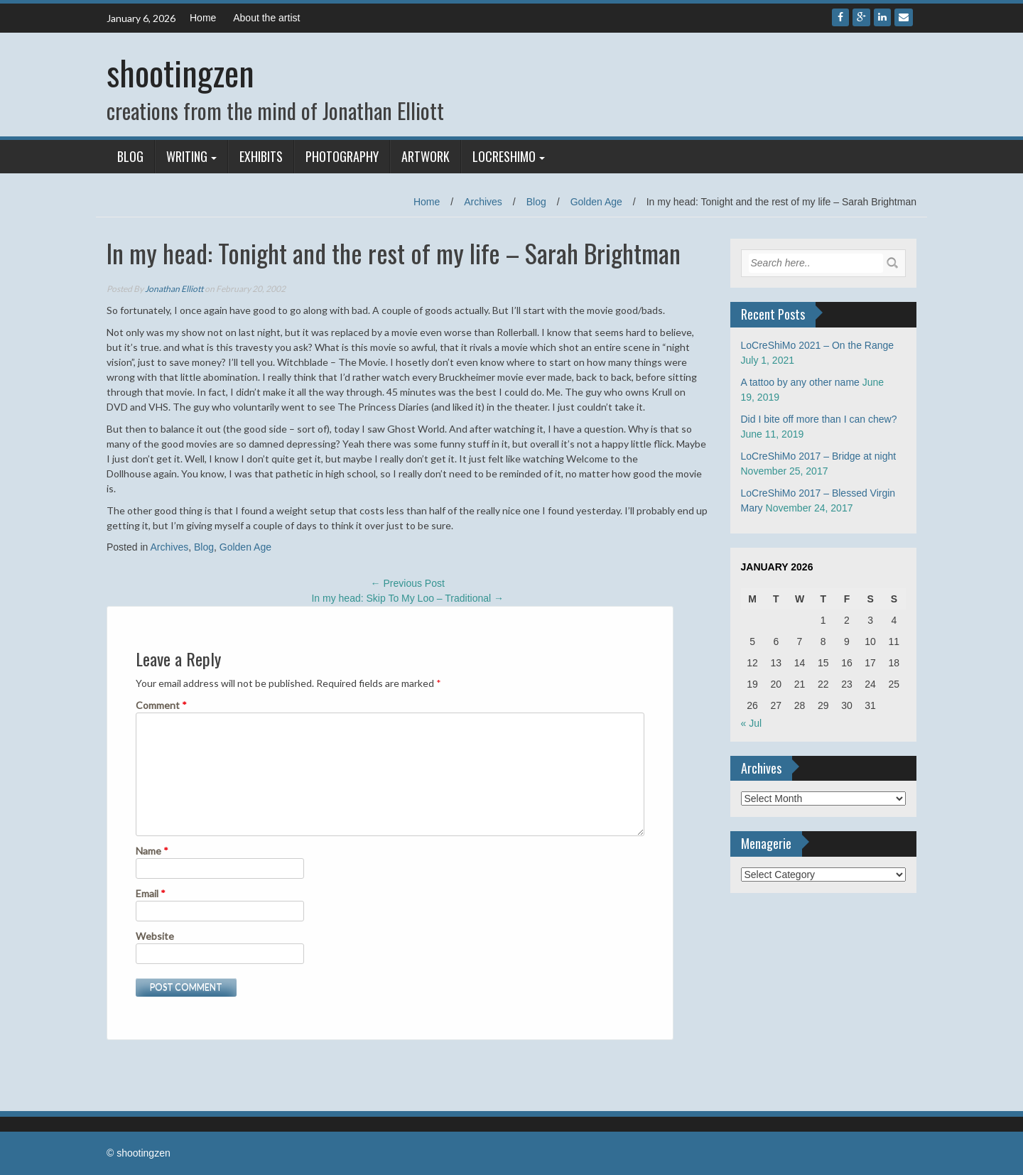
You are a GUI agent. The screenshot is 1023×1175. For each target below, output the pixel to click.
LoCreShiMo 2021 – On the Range (817, 345)
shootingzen (180, 72)
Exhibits (261, 156)
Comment (161, 705)
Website (155, 936)
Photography (342, 156)
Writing (186, 156)
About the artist (266, 17)
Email (151, 893)
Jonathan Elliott (174, 288)
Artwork (425, 156)
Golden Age (596, 201)
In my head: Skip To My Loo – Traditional (407, 598)
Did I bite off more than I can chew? (819, 419)
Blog (130, 156)
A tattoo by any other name (800, 382)
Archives (483, 201)
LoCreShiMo (504, 156)
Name (152, 851)
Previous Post (408, 583)
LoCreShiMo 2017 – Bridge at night (819, 456)
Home (203, 17)
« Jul (751, 723)
